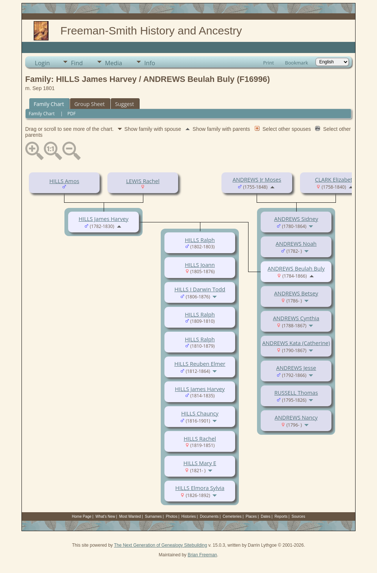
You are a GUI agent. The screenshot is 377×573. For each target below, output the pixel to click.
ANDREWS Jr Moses (257, 179)
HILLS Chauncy (199, 413)
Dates (265, 516)
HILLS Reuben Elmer (200, 363)
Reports (280, 516)
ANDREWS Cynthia (296, 318)
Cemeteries (232, 516)
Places (251, 516)
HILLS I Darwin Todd (199, 289)
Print (268, 62)
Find (77, 63)
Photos (171, 516)
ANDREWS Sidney (296, 218)
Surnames (153, 516)
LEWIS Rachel (142, 181)
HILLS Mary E (199, 463)
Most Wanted (130, 516)
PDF (71, 113)
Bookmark (296, 62)
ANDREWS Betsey (296, 293)
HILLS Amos (64, 181)
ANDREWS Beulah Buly (295, 268)
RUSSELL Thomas (296, 392)
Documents (209, 516)
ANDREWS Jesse (296, 367)
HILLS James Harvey (104, 218)
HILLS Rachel (200, 438)
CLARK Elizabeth (335, 179)
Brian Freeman (202, 554)
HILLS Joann (200, 264)
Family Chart (49, 103)
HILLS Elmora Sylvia (199, 487)
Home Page (81, 516)
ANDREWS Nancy (296, 417)
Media (113, 63)
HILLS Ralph (200, 240)
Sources (298, 516)
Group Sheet (89, 103)
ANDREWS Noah (296, 243)
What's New (105, 516)
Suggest (124, 103)
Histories (188, 516)
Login (42, 63)
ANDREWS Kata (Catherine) (296, 343)
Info (149, 63)
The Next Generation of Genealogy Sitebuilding (160, 545)
